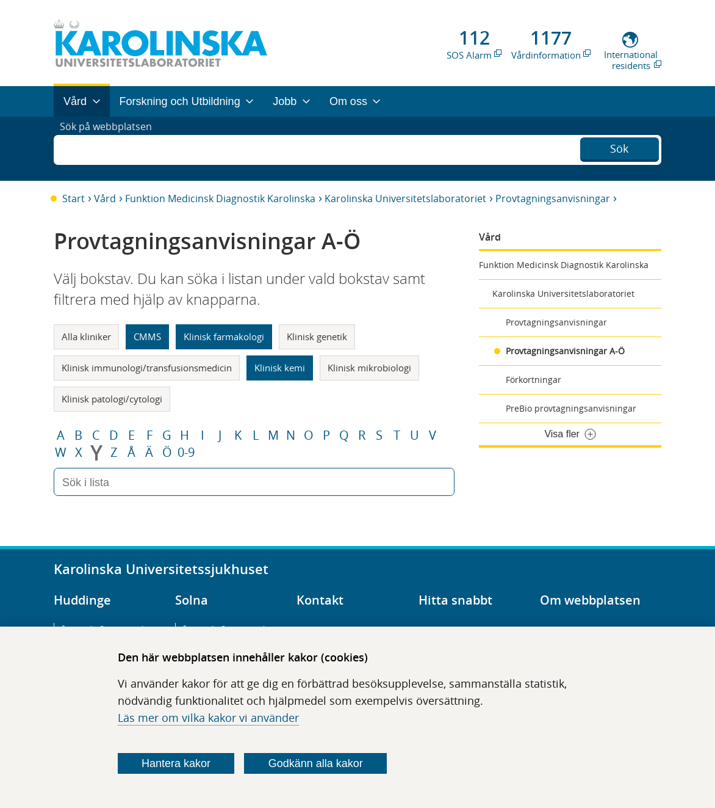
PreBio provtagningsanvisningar (571, 408)
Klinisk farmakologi (224, 336)
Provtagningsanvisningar (552, 198)
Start (73, 198)
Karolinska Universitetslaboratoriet (405, 198)
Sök (619, 147)
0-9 (186, 452)
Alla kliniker (86, 336)
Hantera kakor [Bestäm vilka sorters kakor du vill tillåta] (176, 763)
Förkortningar (533, 379)
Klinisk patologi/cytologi (112, 399)
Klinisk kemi (279, 368)
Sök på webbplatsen (111, 148)
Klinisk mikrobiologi (369, 368)
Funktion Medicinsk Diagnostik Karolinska (220, 198)
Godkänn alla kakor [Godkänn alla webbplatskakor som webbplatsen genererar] (315, 763)
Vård (105, 198)
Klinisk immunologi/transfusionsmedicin (147, 368)
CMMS (147, 336)
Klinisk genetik (317, 336)
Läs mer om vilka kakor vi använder (208, 717)
